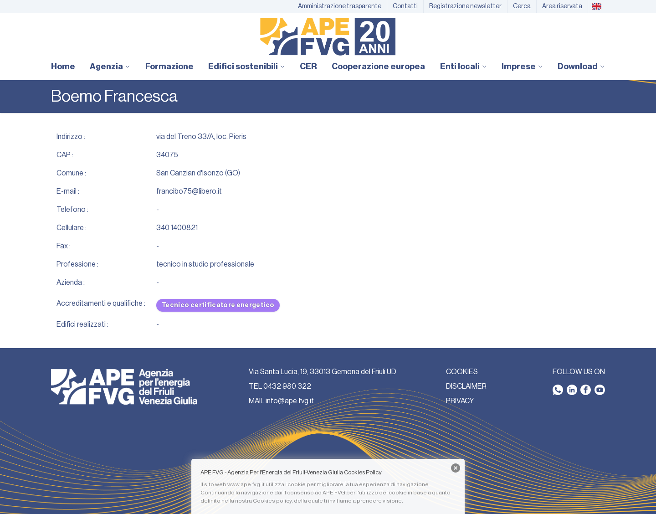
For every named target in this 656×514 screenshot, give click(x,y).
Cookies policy (272, 501)
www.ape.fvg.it (246, 484)
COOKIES (462, 371)
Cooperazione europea (378, 66)
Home (63, 66)
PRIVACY (460, 401)
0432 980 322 (287, 386)
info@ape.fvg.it (290, 401)
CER (308, 66)
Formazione (169, 66)
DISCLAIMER (466, 386)
